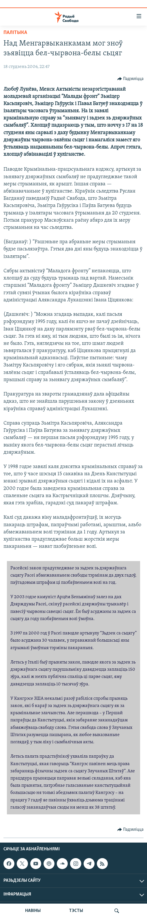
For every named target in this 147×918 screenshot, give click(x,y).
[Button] (130, 79)
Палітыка (15, 32)
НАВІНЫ (33, 911)
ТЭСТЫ (76, 911)
